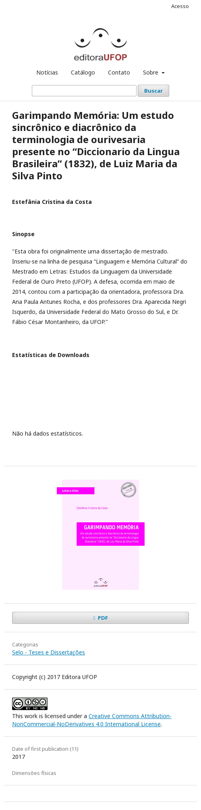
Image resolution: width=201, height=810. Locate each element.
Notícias (47, 72)
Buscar (153, 90)
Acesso (180, 6)
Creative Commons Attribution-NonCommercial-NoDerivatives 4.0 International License (92, 720)
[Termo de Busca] (84, 90)
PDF (102, 617)
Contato (119, 72)
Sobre (151, 72)
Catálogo (83, 72)
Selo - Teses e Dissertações (48, 652)
